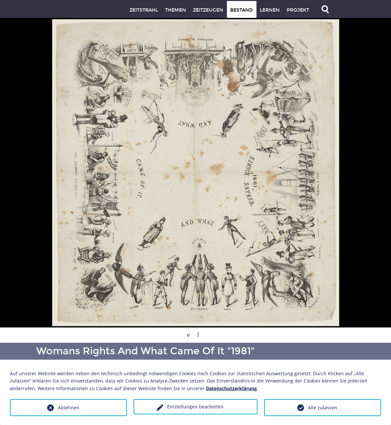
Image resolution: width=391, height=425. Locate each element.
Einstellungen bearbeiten (195, 406)
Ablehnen (68, 407)
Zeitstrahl (144, 10)
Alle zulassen (322, 407)
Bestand (241, 10)
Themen (175, 10)
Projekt (298, 10)
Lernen (270, 10)
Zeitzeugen (208, 10)
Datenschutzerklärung (231, 388)
